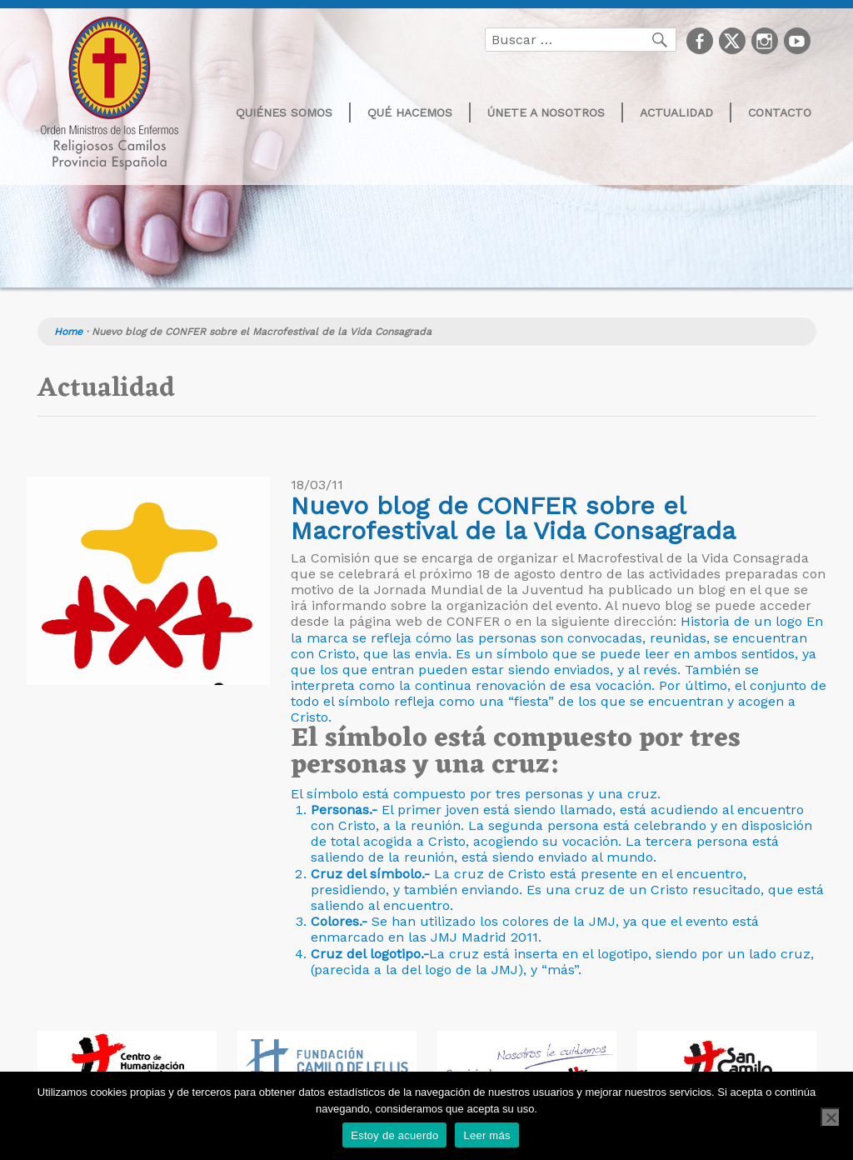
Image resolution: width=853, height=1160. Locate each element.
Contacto (779, 112)
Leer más (486, 1135)
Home (68, 332)
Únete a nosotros (546, 112)
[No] (831, 1118)
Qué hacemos (409, 112)
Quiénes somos (284, 112)
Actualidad (676, 112)
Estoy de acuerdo (394, 1135)
